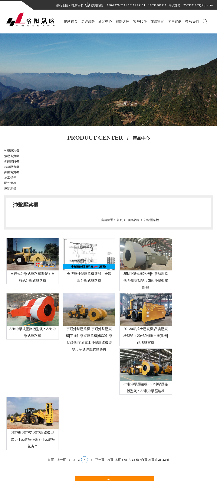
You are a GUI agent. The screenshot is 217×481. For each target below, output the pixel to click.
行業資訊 (59, 446)
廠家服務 (10, 188)
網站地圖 (62, 5)
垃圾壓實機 (11, 167)
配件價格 (10, 183)
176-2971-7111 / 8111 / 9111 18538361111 (137, 5)
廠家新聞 (46, 446)
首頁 (164, 205)
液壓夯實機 (11, 156)
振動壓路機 (11, 161)
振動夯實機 (11, 172)
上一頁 (61, 395)
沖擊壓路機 (11, 150)
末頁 (110, 395)
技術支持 (56, 453)
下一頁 (99, 395)
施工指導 (10, 177)
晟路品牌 (178, 205)
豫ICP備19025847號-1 (114, 466)
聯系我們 (77, 5)
